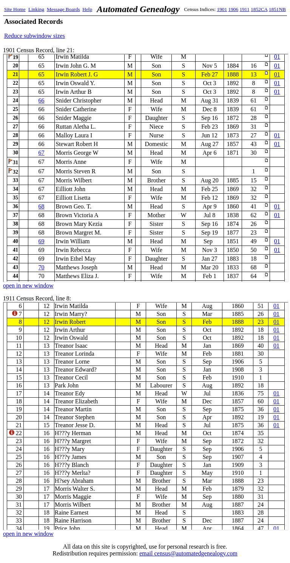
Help (87, 9)
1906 (233, 9)
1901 (222, 9)
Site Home (15, 9)
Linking (36, 9)
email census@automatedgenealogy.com (188, 553)
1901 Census (145, 168)
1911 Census (145, 416)
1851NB (277, 9)
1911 (245, 9)
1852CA (259, 9)
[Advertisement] (197, 28)
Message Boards (63, 9)
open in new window (28, 285)
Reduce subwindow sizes (34, 36)
